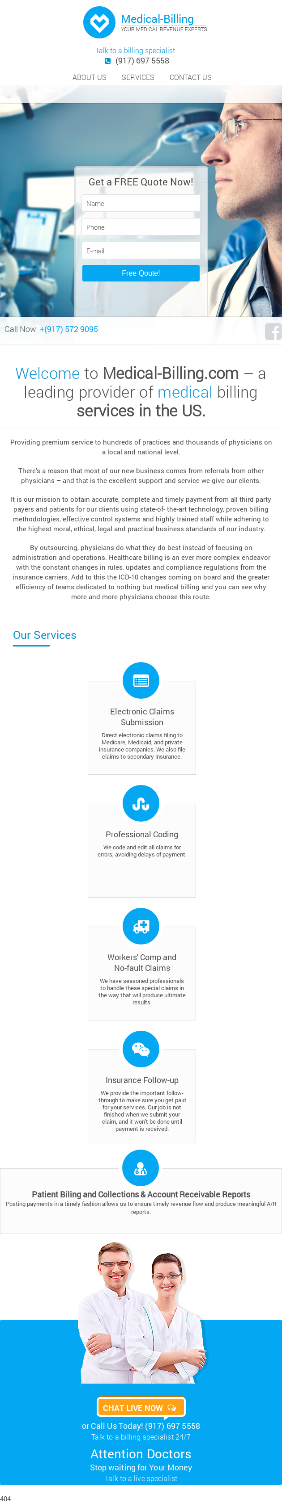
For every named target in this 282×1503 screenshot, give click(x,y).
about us (90, 77)
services (138, 77)
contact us (191, 77)
